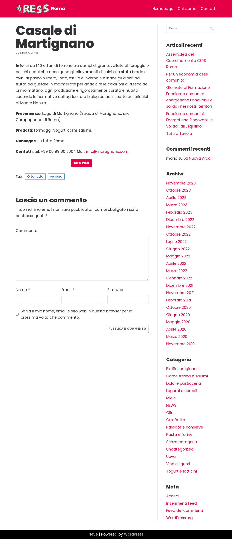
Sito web (81, 163)
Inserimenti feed (181, 503)
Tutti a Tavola (179, 133)
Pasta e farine (179, 434)
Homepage (162, 8)
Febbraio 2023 (179, 212)
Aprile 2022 (176, 263)
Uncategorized (180, 449)
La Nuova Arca (197, 158)
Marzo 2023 (176, 205)
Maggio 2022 (178, 256)
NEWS (171, 405)
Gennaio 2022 (179, 278)
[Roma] (40, 9)
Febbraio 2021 (178, 300)
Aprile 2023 (176, 197)
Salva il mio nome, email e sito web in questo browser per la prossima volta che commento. (76, 314)
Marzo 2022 (176, 270)
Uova (171, 456)
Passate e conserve (184, 427)
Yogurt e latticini (181, 471)
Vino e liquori (178, 464)
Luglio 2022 (176, 241)
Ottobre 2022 (178, 234)
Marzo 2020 (176, 336)
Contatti (208, 8)
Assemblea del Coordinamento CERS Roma (186, 60)
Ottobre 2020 (178, 307)
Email (67, 289)
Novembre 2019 (180, 344)
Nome (23, 289)
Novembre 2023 (181, 183)
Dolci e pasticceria (183, 383)
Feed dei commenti (184, 510)
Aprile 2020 (176, 329)
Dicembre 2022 (180, 219)
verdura (56, 176)
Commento (26, 230)
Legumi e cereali (181, 390)
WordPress (134, 534)
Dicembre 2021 (179, 285)
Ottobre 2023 (178, 190)
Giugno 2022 (178, 249)
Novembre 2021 (180, 292)
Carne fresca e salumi (187, 376)
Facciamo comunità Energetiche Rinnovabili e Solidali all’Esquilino (189, 120)
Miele (171, 398)
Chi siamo (187, 8)
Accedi (172, 496)
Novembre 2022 (181, 227)
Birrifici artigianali (182, 368)
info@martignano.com (107, 151)
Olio (169, 412)
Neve (93, 534)
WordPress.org (179, 517)
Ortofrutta (35, 176)
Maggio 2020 (178, 322)
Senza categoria (181, 441)
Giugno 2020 (178, 314)
